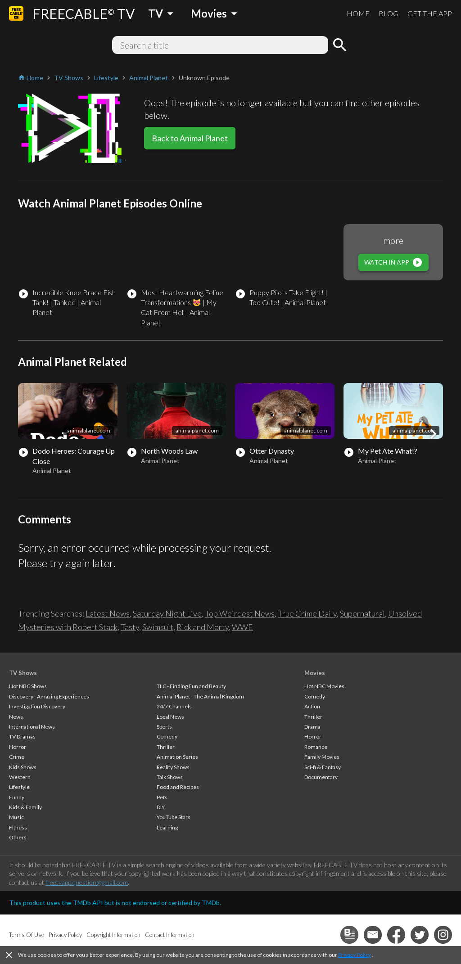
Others (18, 837)
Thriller (166, 746)
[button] (433, 434)
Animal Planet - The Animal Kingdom (200, 696)
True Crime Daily (307, 613)
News (16, 716)
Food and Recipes (178, 787)
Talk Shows (170, 777)
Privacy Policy (354, 954)
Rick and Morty (202, 627)
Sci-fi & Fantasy (322, 767)
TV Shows (23, 672)
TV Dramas (22, 736)
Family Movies (321, 756)
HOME (358, 13)
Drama (312, 726)
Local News (170, 716)
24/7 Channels (174, 706)
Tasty (130, 627)
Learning (167, 827)
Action (312, 706)
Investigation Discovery (37, 706)
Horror (17, 746)
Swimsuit (157, 627)
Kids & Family (25, 807)
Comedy (167, 736)
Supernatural (362, 613)
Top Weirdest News (240, 613)
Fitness (18, 827)
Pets (162, 797)
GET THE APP (429, 13)
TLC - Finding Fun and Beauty (191, 686)
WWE (242, 627)
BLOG (388, 13)
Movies (314, 672)
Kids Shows (22, 767)
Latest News (108, 613)
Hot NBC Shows (28, 686)
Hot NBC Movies (324, 686)
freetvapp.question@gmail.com (86, 882)
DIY (161, 807)
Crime (16, 756)
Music (16, 817)
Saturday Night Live (167, 613)
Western (20, 777)
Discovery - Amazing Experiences (49, 696)
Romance (315, 746)
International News (32, 726)
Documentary (321, 777)
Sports (164, 726)
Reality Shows (173, 767)
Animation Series (177, 756)
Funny (16, 797)
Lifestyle (19, 787)
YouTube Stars (173, 817)
